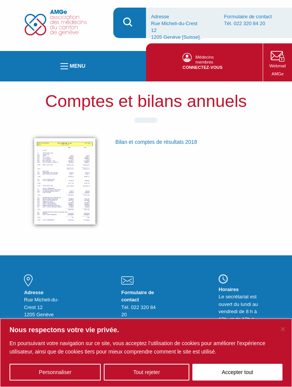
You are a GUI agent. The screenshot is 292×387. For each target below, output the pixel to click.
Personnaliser (55, 372)
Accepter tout (237, 372)
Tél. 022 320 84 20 (244, 23)
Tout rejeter (146, 372)
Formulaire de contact (248, 16)
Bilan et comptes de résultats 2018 (156, 142)
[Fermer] (283, 329)
